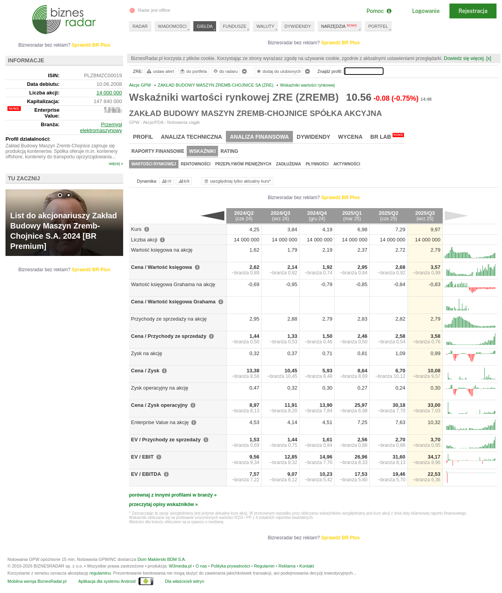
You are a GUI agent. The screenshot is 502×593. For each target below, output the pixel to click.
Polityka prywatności (230, 566)
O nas (201, 566)
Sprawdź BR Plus (340, 42)
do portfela (193, 71)
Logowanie (426, 11)
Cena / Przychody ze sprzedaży (168, 336)
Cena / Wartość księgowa (161, 267)
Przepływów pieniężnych (243, 164)
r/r (165, 181)
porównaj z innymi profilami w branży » (172, 495)
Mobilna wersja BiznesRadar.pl (36, 581)
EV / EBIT (142, 457)
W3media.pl (180, 566)
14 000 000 (109, 93)
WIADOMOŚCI (172, 26)
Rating (229, 151)
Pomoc (378, 11)
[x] (488, 58)
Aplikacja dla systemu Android (106, 581)
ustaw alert (160, 71)
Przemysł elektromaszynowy (101, 127)
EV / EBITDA (146, 474)
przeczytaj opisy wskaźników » (163, 504)
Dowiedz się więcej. (464, 58)
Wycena (350, 137)
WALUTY (265, 26)
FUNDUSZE (234, 26)
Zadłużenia (288, 164)
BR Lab (387, 136)
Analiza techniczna (191, 137)
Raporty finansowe (157, 151)
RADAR (140, 26)
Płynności (317, 164)
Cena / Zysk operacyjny (159, 405)
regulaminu (100, 573)
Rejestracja (472, 11)
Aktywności (346, 164)
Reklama (286, 566)
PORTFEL (378, 26)
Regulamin (264, 566)
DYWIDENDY (298, 26)
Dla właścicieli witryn (184, 581)
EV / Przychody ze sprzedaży (166, 439)
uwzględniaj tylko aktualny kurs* (237, 181)
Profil (143, 137)
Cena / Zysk (145, 371)
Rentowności (196, 164)
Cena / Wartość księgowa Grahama (173, 302)
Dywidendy (314, 137)
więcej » (116, 163)
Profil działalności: (28, 139)
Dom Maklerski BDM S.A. (161, 559)
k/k (183, 181)
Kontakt (306, 566)
